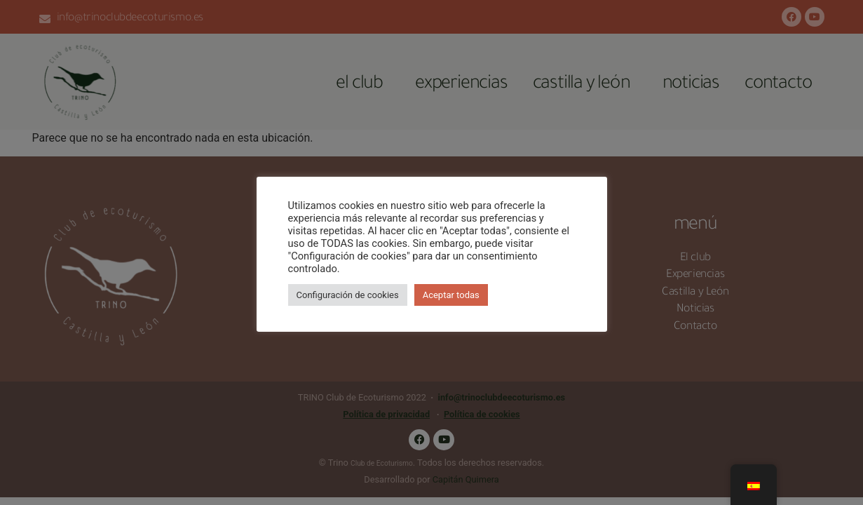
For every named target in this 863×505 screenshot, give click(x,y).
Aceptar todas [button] (451, 295)
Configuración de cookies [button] (348, 295)
